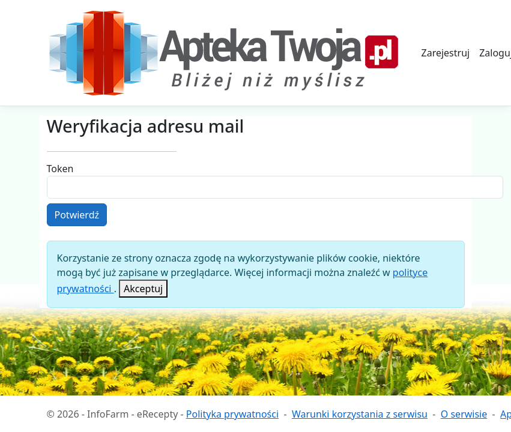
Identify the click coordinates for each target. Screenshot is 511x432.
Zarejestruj (446, 52)
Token (60, 168)
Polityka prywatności (232, 414)
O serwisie (464, 414)
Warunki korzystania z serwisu (360, 414)
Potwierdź (77, 214)
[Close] (143, 289)
